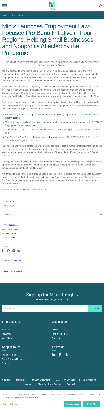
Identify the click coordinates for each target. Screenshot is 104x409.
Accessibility (73, 384)
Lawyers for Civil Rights (24, 114)
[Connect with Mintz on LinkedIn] (54, 356)
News (22, 15)
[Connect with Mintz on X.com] (68, 356)
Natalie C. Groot (9, 237)
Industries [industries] (6, 334)
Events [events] (5, 363)
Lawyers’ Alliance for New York (30, 122)
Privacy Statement (41, 380)
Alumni (28, 384)
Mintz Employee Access (49, 384)
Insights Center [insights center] (9, 355)
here (45, 189)
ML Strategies (89, 380)
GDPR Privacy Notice (66, 380)
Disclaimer (21, 380)
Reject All (91, 405)
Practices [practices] (6, 329)
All (13, 15)
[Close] (99, 396)
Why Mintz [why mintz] (7, 338)
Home (5, 15)
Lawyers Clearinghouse (51, 114)
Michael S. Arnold (9, 233)
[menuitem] (5, 15)
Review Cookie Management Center (52, 390)
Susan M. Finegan (10, 229)
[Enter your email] (52, 308)
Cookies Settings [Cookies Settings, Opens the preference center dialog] (10, 405)
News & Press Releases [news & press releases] (13, 359)
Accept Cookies (72, 405)
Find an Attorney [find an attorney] (60, 334)
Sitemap (6, 380)
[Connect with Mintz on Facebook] (61, 356)
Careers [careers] (56, 338)
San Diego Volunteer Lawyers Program (39, 137)
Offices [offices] (55, 329)
